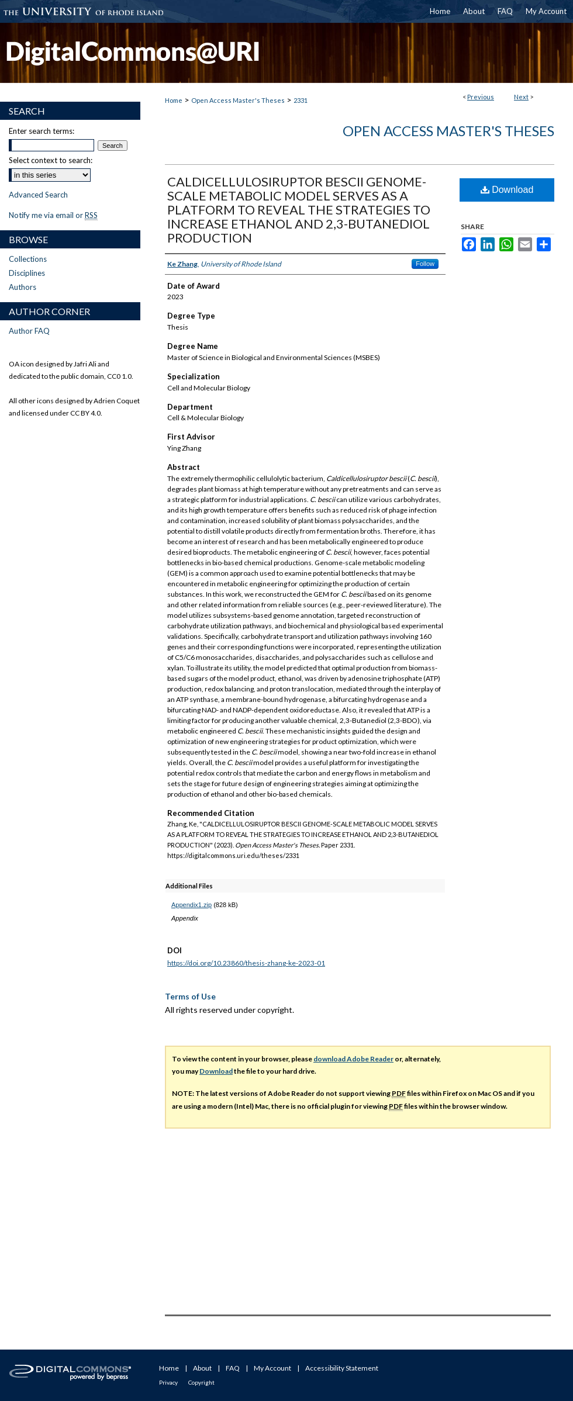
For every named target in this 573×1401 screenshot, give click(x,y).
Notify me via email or (53, 215)
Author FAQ (29, 330)
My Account (272, 1368)
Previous (480, 97)
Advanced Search (38, 194)
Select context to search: (50, 160)
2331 (301, 100)
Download (507, 190)
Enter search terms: (41, 131)
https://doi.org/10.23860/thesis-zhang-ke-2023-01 (246, 963)
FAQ (233, 1368)
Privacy (168, 1382)
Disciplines (27, 273)
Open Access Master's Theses (238, 100)
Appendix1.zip (191, 904)
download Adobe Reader (353, 1058)
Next (521, 97)
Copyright (201, 1382)
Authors (22, 287)
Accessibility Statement (341, 1368)
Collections (28, 259)
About (202, 1368)
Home (173, 100)
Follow (425, 263)
